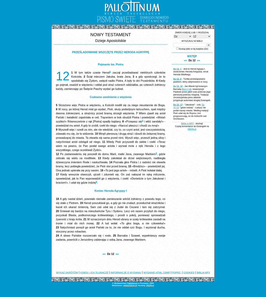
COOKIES (189, 272)
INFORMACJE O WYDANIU (126, 272)
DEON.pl (192, 129)
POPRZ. (176, 272)
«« (104, 254)
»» (117, 254)
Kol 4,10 (187, 89)
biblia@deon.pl (130, 285)
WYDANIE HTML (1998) (157, 272)
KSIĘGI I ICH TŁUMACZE (94, 272)
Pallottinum (132, 283)
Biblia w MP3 (187, 123)
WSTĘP (192, 56)
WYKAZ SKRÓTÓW (67, 272)
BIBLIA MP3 (203, 272)
